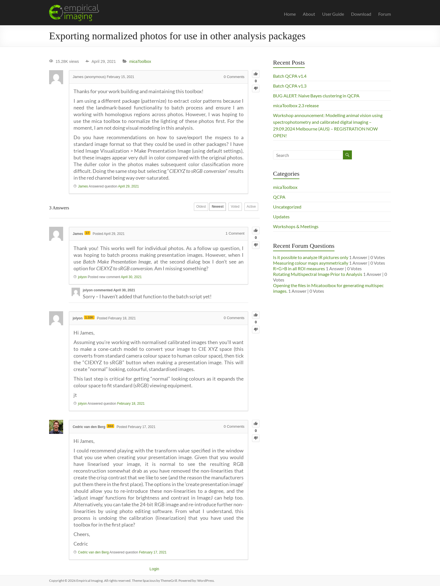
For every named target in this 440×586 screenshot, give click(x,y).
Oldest (186, 208)
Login (154, 569)
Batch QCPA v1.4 (289, 76)
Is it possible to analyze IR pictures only (310, 257)
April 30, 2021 (131, 277)
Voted (228, 208)
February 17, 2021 (152, 552)
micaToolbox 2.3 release (296, 105)
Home (290, 14)
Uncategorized (287, 206)
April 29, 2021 (128, 186)
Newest (207, 208)
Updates (281, 216)
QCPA (279, 197)
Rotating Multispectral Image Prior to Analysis (317, 274)
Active (249, 208)
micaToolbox (140, 61)
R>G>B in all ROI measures (299, 268)
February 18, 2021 (131, 404)
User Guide (333, 14)
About (309, 14)
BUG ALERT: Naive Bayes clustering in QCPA (316, 95)
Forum (384, 14)
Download (361, 14)
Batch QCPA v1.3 (289, 85)
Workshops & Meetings (295, 226)
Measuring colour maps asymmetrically (310, 262)
